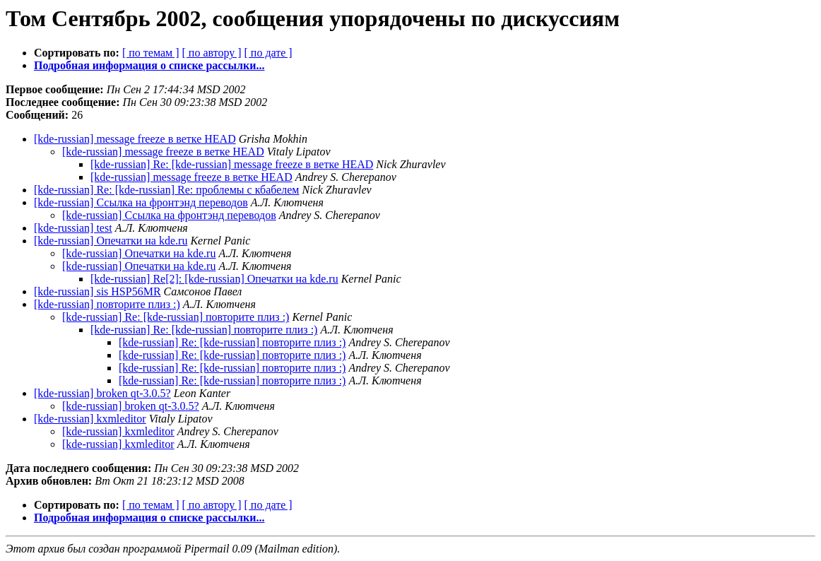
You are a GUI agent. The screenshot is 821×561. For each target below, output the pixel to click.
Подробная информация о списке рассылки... (149, 65)
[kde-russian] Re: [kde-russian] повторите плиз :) (175, 317)
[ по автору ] (211, 53)
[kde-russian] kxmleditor (90, 419)
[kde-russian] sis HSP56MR (97, 291)
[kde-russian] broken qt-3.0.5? (102, 393)
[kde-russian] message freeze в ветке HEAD (135, 139)
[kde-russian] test (73, 228)
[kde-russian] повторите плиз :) (107, 304)
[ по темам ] (150, 53)
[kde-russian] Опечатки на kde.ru (110, 241)
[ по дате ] (268, 53)
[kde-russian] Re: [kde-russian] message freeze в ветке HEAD (231, 164)
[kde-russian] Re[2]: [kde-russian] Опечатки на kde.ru (214, 279)
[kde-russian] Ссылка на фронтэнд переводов (141, 202)
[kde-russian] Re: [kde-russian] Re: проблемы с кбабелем (167, 190)
